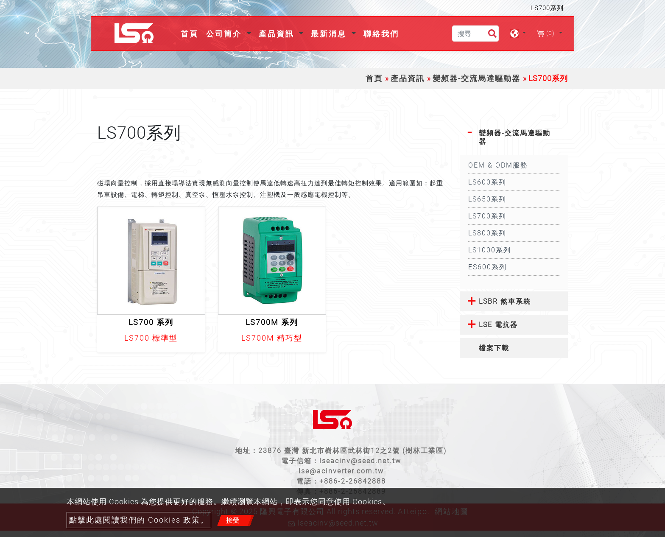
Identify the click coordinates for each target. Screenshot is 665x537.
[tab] (514, 137)
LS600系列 (487, 182)
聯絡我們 (381, 33)
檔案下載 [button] (494, 348)
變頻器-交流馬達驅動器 (476, 78)
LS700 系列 (151, 322)
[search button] (489, 35)
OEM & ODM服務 (498, 165)
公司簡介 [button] (225, 33)
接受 (233, 520)
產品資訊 (408, 78)
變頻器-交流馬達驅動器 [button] (514, 137)
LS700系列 (487, 216)
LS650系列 (487, 199)
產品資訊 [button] (278, 33)
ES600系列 (487, 267)
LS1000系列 (489, 250)
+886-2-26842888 (352, 481)
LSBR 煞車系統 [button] (505, 301)
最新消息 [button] (330, 33)
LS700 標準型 (151, 338)
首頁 (191, 33)
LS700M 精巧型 (271, 338)
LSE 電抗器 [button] (498, 325)
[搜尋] (475, 33)
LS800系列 (487, 233)
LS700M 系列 (272, 322)
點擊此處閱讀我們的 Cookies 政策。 (139, 520)
